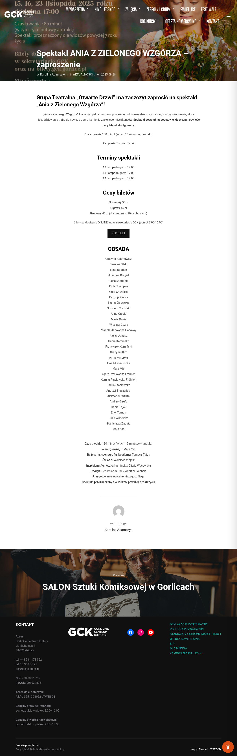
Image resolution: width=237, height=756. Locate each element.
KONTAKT (215, 21)
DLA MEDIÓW (178, 648)
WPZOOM (215, 749)
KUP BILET (118, 233)
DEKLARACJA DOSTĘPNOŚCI (189, 624)
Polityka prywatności (27, 745)
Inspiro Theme (199, 749)
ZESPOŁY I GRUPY (160, 9)
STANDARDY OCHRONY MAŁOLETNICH (195, 634)
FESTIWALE (211, 9)
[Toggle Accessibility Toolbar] (228, 747)
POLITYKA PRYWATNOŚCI (187, 629)
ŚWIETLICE (188, 9)
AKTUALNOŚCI (83, 74)
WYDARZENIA (77, 9)
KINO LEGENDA (107, 9)
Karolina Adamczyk (52, 74)
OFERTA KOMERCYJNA (183, 21)
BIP (172, 643)
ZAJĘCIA (133, 9)
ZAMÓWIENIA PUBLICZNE (186, 653)
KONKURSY (150, 21)
